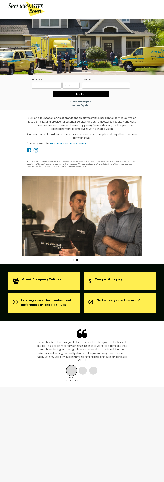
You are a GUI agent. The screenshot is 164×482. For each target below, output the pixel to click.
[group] (82, 216)
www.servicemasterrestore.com (68, 143)
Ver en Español (81, 105)
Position (86, 79)
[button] (74, 260)
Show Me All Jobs (81, 101)
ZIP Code (37, 79)
